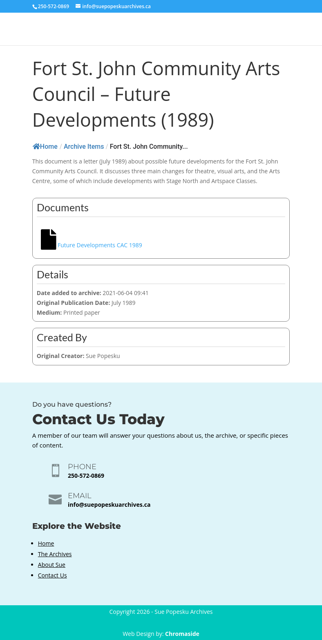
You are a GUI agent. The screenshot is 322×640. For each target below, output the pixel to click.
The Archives (55, 554)
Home (45, 146)
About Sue (51, 564)
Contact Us (52, 575)
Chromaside (182, 634)
